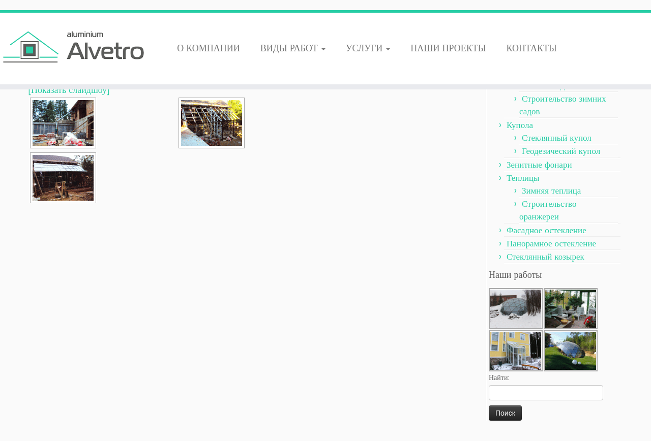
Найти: (499, 377)
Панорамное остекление (551, 243)
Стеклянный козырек (545, 256)
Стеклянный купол (556, 137)
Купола (520, 124)
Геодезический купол (561, 150)
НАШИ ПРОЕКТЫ (448, 47)
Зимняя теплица (551, 190)
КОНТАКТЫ (531, 47)
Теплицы (523, 177)
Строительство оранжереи (547, 209)
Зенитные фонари (539, 164)
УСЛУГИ (368, 47)
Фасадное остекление (546, 230)
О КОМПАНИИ (208, 47)
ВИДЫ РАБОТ (293, 47)
